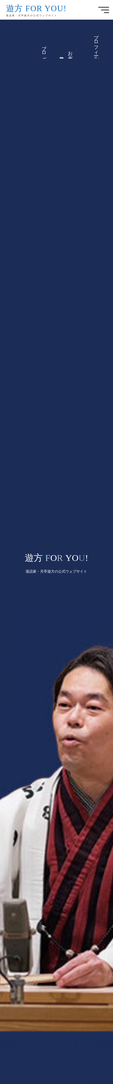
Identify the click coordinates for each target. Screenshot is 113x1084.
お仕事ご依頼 (70, 53)
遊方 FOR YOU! (36, 8)
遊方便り (62, 56)
